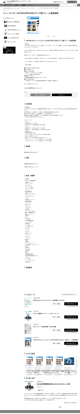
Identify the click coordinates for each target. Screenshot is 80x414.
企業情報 (24, 5)
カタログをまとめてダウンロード (69, 294)
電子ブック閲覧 (56, 304)
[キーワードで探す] (75, 5)
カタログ (16, 5)
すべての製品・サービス (8, 18)
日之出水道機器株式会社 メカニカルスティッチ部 (53, 384)
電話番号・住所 (40, 390)
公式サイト (9, 2)
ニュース (30, 5)
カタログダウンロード (71, 304)
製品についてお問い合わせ (40, 94)
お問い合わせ (72, 1)
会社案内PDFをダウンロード (59, 1)
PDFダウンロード (61, 94)
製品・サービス (8, 5)
